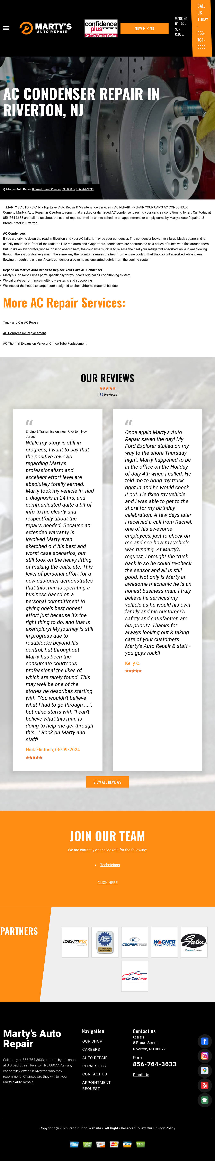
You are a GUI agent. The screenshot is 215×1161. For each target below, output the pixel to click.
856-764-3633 (201, 40)
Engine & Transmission (42, 431)
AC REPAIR (122, 207)
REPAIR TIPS (94, 1066)
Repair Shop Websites (86, 1128)
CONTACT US (94, 1074)
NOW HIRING (144, 28)
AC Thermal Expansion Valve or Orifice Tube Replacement (45, 343)
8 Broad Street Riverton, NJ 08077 (53, 189)
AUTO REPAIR (95, 1057)
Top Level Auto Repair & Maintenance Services (77, 207)
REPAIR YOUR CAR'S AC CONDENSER (160, 207)
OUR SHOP (92, 1041)
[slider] (107, 388)
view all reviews (107, 782)
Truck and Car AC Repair (20, 322)
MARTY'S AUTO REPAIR (23, 207)
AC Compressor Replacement (24, 333)
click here (107, 882)
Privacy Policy (164, 1128)
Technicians (110, 865)
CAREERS (91, 1049)
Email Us (141, 1075)
